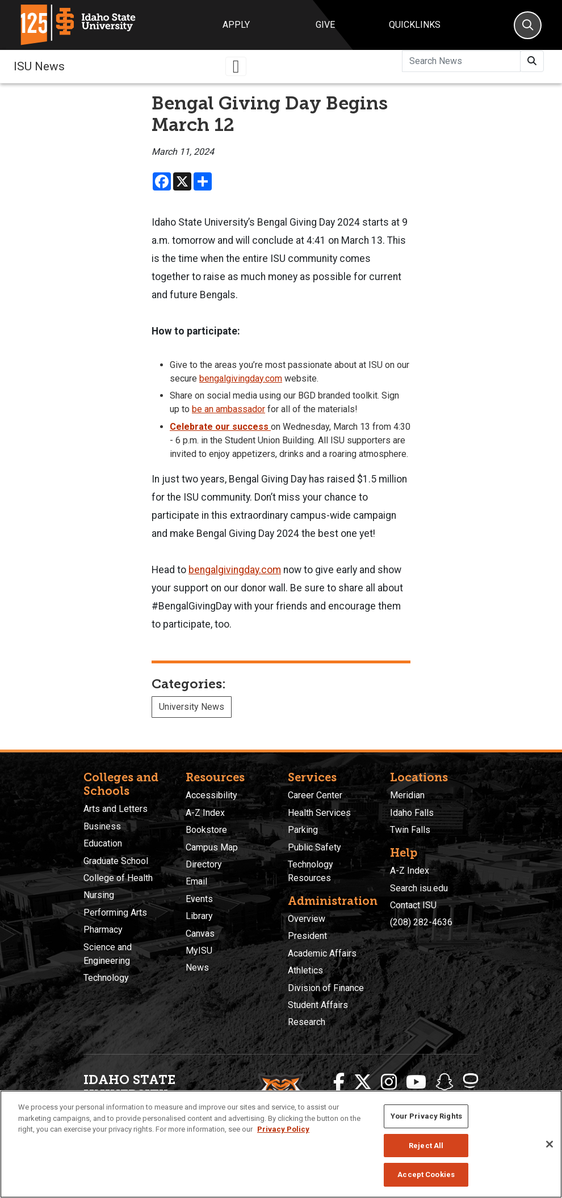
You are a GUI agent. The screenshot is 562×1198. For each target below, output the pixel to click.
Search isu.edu (419, 888)
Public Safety (314, 847)
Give (325, 24)
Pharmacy (103, 929)
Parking (303, 829)
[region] (281, 1144)
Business (102, 826)
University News (191, 706)
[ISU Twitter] (363, 1082)
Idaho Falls (412, 812)
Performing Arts (115, 912)
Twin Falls (410, 829)
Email (196, 881)
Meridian (407, 795)
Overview (306, 918)
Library (199, 916)
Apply (236, 24)
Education (102, 843)
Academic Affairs (322, 953)
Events (199, 899)
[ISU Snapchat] (444, 1082)
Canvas (200, 933)
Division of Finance (326, 988)
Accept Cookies (426, 1174)
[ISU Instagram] (389, 1082)
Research (306, 1022)
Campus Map (212, 847)
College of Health (118, 878)
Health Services (319, 812)
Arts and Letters (115, 808)
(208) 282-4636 (421, 922)
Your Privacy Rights (426, 1116)
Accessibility (211, 795)
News (197, 967)
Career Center (315, 795)
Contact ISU (413, 905)
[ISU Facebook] (339, 1082)
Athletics (305, 970)
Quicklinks (415, 24)
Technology (106, 977)
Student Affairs (318, 1005)
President (307, 935)
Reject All (426, 1145)
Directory (204, 864)
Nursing (98, 895)
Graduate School (115, 861)
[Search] (528, 25)
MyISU (199, 950)
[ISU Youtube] (416, 1082)
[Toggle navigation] (236, 66)
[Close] (549, 1144)
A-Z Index (205, 812)
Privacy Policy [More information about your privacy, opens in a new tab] (283, 1129)
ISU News (39, 66)
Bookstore (206, 829)
